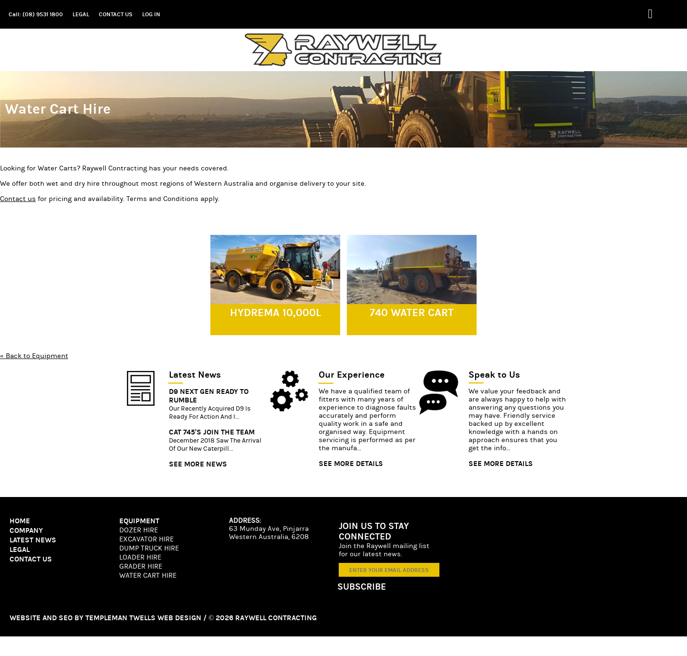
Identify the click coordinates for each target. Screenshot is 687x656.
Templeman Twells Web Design (143, 618)
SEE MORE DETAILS (351, 463)
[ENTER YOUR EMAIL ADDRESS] (389, 570)
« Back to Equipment (34, 356)
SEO (66, 618)
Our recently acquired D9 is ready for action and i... (209, 413)
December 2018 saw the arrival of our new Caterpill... (215, 445)
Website (25, 618)
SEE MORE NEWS (198, 464)
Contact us (18, 199)
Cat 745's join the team (212, 432)
